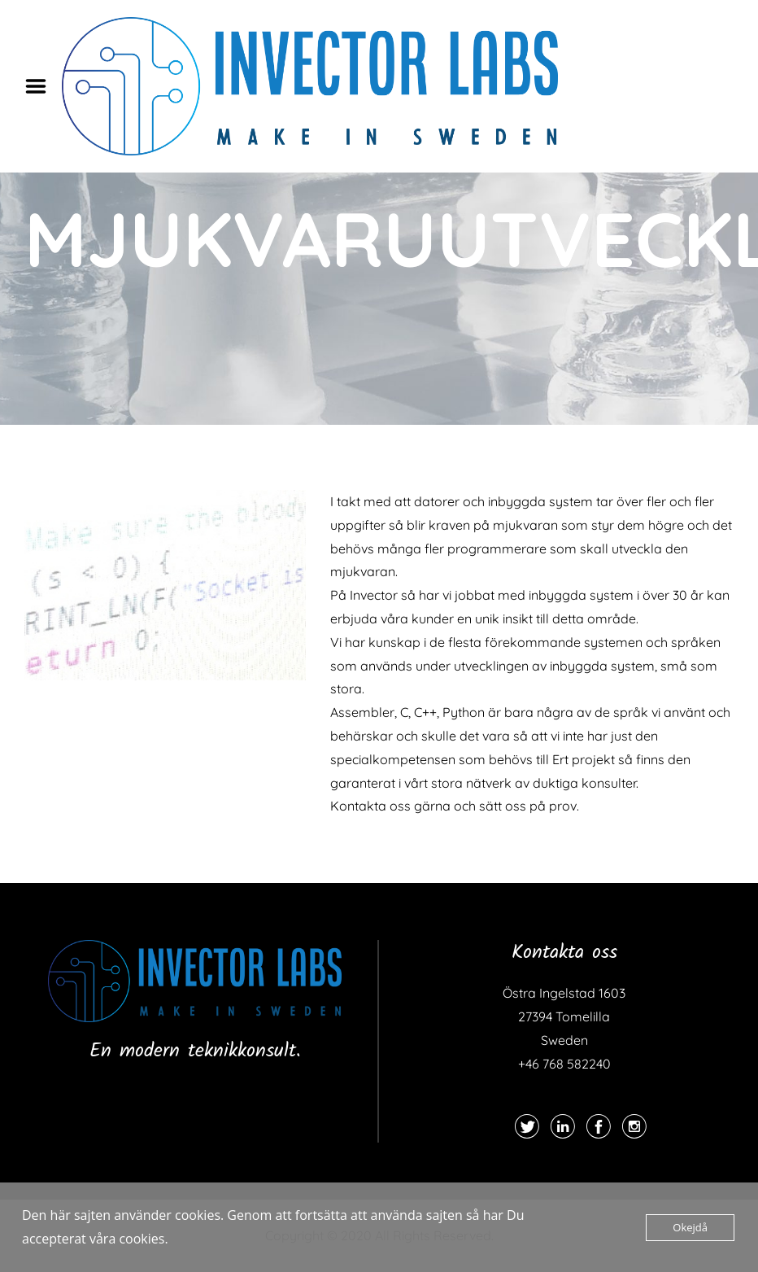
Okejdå (690, 1227)
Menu (41, 86)
